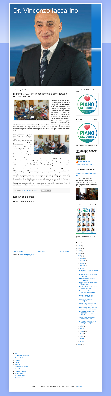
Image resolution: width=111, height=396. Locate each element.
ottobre (82, 263)
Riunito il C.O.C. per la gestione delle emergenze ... (88, 287)
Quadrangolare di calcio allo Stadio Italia (87, 279)
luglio (81, 326)
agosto (82, 268)
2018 (79, 253)
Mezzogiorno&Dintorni (21, 367)
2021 (79, 248)
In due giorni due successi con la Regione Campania (88, 322)
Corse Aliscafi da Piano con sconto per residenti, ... (87, 317)
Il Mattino (17, 360)
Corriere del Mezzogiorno (22, 355)
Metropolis (18, 364)
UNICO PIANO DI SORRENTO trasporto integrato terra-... (88, 308)
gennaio (82, 341)
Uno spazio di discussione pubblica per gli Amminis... (87, 291)
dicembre (82, 258)
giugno (82, 328)
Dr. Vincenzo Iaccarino (45, 10)
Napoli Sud (18, 369)
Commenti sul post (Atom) (26, 254)
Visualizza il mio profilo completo (85, 164)
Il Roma (17, 362)
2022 (79, 245)
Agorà (16, 353)
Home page (41, 251)
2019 (79, 251)
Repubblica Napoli (20, 375)
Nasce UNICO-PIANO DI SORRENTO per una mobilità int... (86, 313)
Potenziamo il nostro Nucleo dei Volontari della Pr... (88, 271)
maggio (82, 331)
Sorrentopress (19, 378)
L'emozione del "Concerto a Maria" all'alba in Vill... (87, 295)
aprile (81, 333)
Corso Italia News (20, 358)
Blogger (79, 386)
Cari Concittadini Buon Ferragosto (85, 300)
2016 (79, 344)
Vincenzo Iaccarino (84, 162)
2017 (79, 256)
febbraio (82, 339)
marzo (82, 336)
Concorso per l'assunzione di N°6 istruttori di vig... (87, 304)
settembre (83, 265)
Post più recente (18, 251)
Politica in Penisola (20, 371)
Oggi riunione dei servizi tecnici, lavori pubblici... (88, 283)
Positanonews (19, 373)
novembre (83, 260)
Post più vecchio (64, 251)
